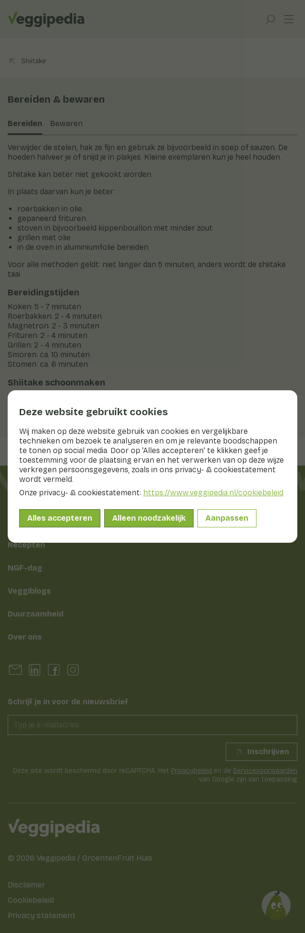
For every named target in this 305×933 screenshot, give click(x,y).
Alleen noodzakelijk (148, 518)
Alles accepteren (59, 518)
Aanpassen (227, 518)
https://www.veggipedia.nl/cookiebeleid (213, 492)
